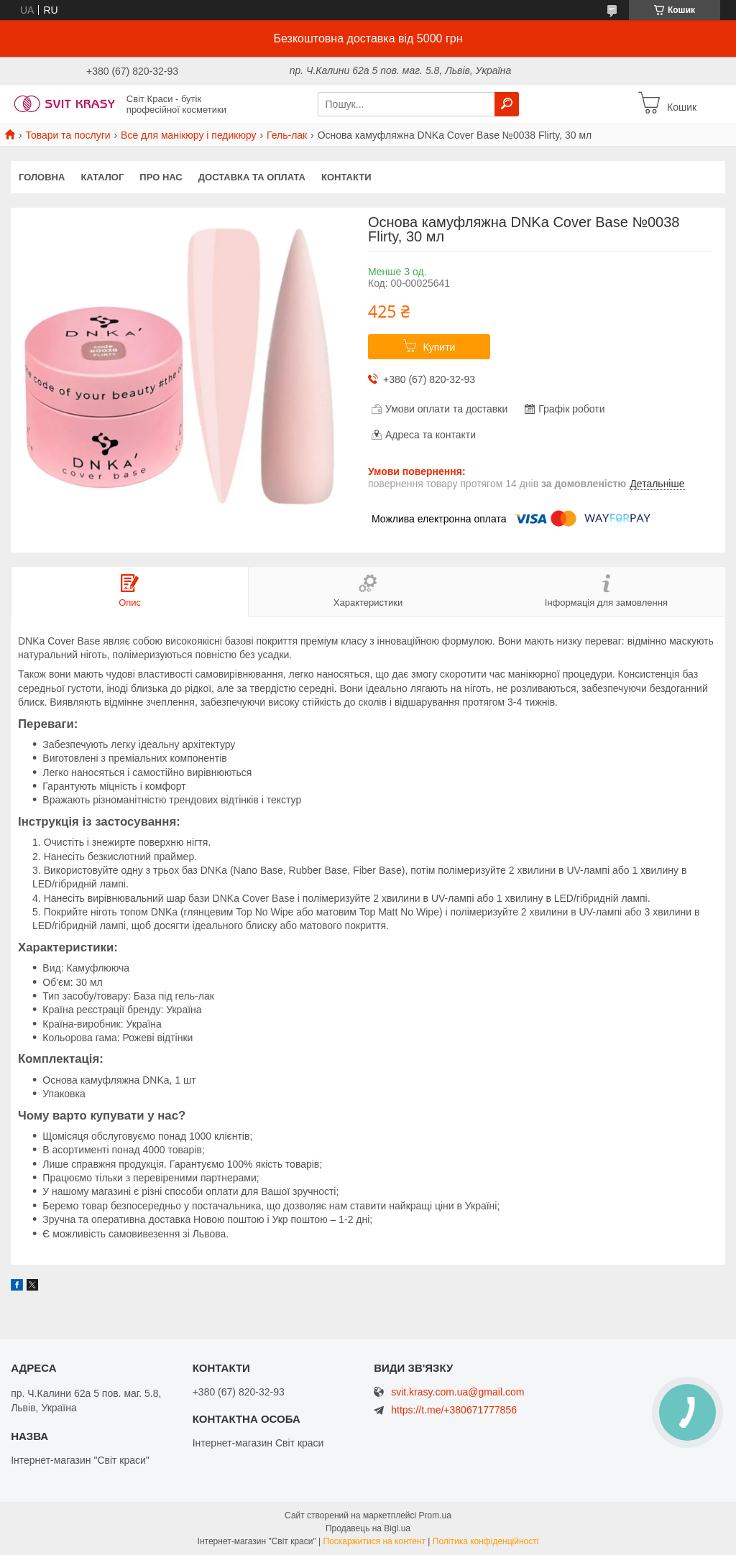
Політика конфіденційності (486, 1541)
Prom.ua (435, 1515)
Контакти (346, 177)
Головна (42, 177)
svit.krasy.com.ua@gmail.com (457, 1392)
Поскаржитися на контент (374, 1541)
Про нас (160, 177)
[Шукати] (506, 104)
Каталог (102, 177)
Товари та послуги (67, 135)
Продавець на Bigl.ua (368, 1528)
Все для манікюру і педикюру (189, 135)
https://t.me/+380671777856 (454, 1410)
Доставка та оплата (251, 177)
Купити (439, 347)
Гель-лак (287, 135)
